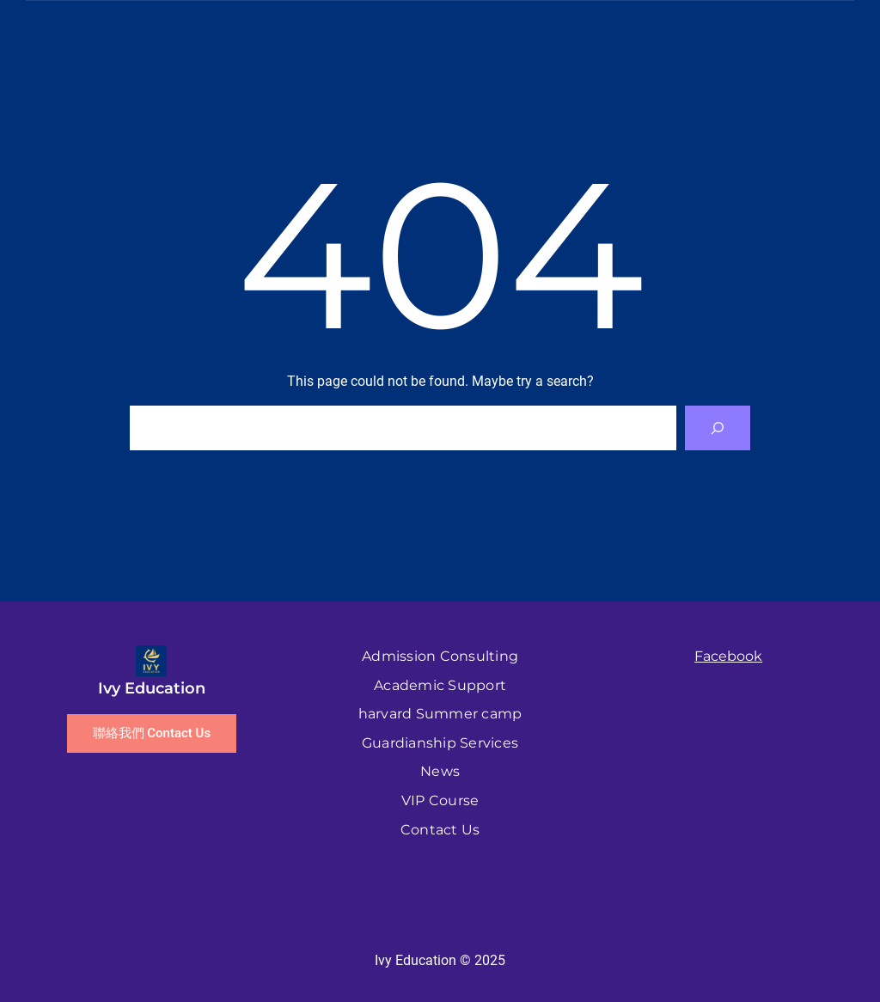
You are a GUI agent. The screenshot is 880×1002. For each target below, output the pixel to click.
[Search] (717, 428)
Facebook (728, 656)
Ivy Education (151, 688)
